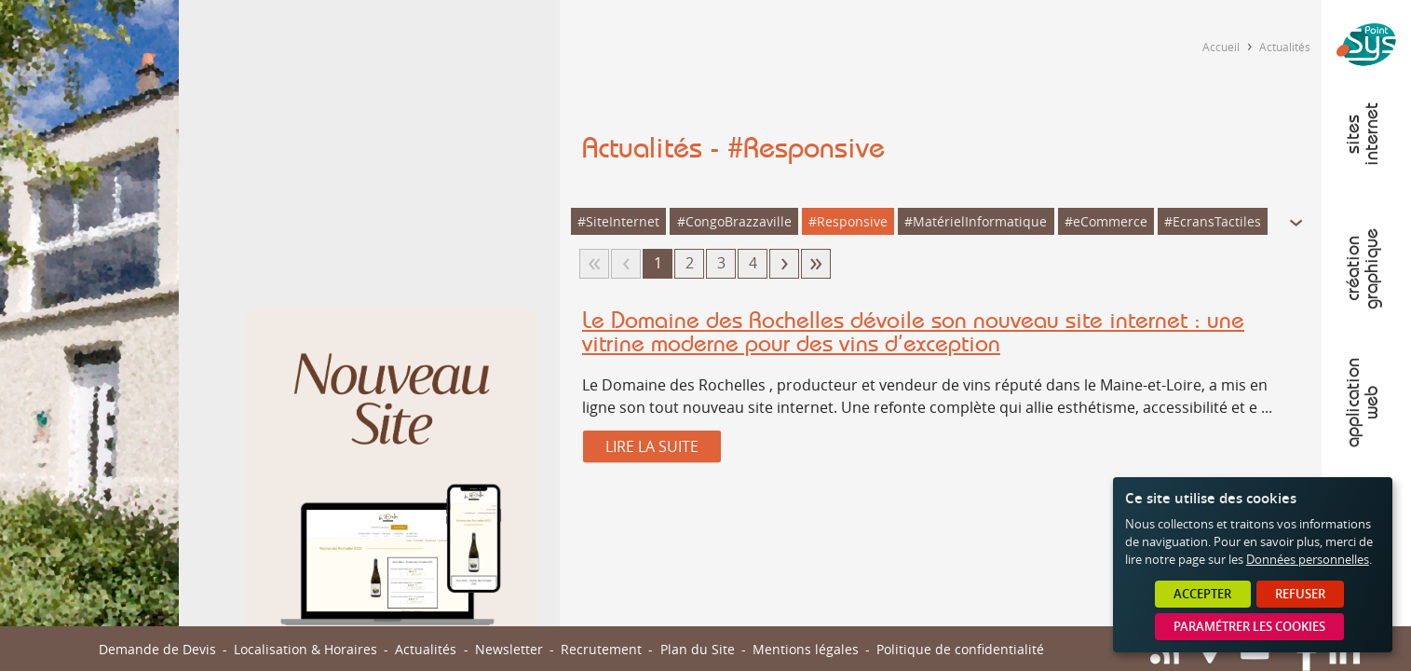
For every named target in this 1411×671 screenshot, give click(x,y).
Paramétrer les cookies (1249, 627)
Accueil (1221, 46)
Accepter (1202, 594)
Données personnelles (1307, 560)
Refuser (1300, 594)
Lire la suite (652, 446)
